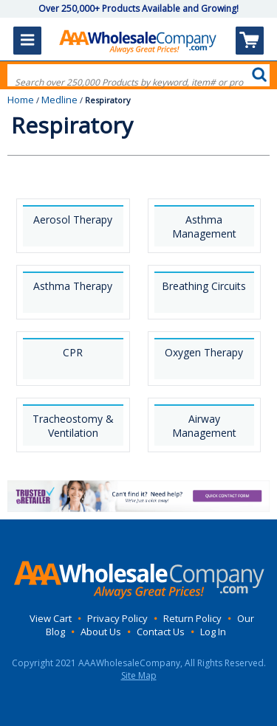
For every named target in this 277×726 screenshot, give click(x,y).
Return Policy (192, 618)
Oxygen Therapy (204, 352)
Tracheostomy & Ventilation (73, 426)
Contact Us (161, 631)
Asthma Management (204, 226)
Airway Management (204, 426)
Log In (213, 631)
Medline (59, 99)
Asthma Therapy (72, 286)
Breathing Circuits (204, 286)
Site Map (139, 675)
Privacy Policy (117, 618)
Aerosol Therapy (72, 219)
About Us (101, 631)
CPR (73, 352)
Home (20, 99)
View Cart (51, 618)
